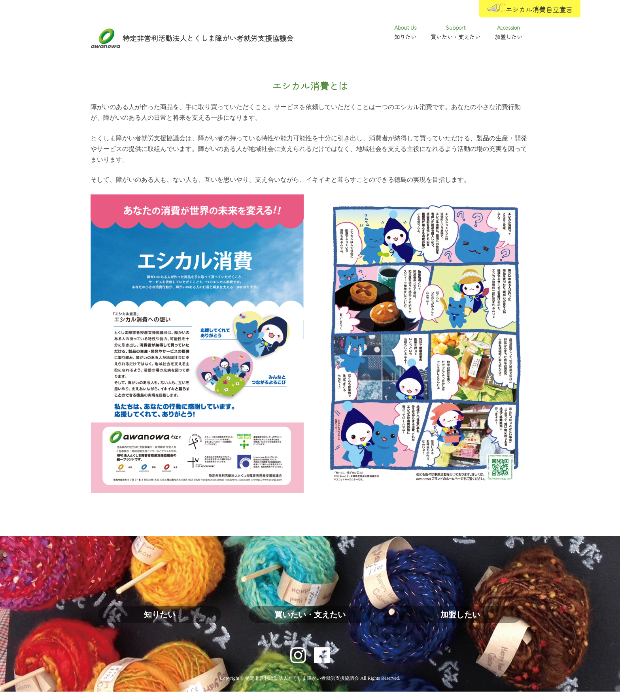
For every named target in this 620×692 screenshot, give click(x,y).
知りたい (160, 614)
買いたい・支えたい (310, 614)
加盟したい (460, 614)
